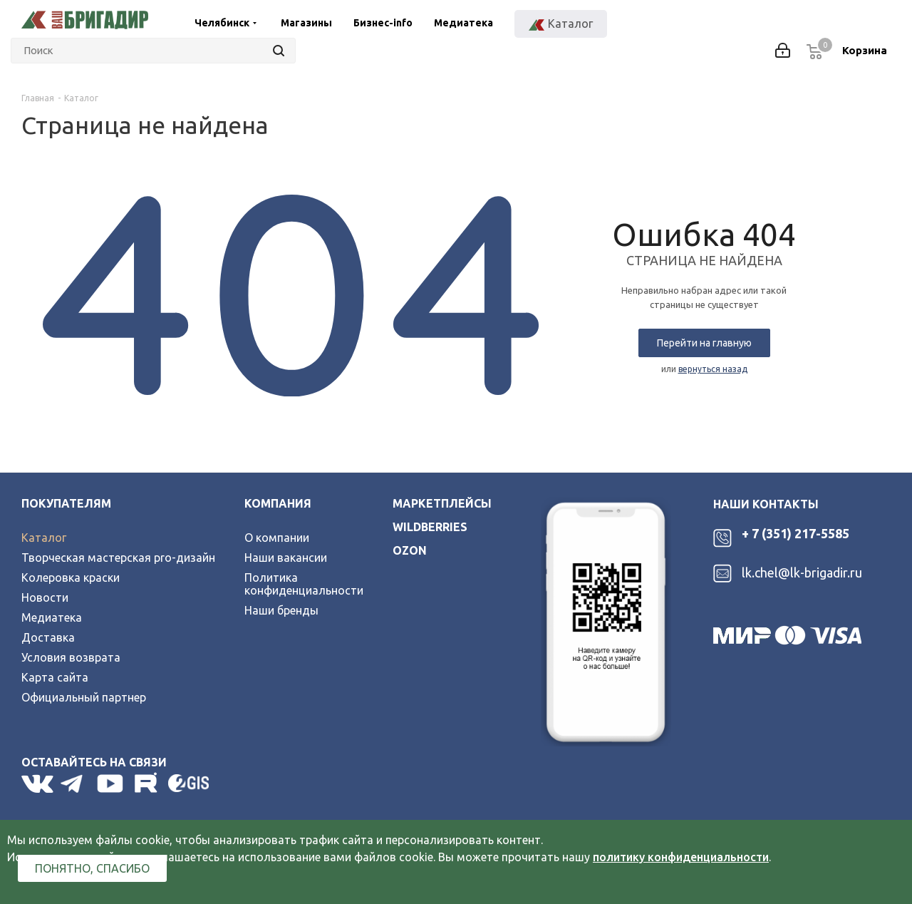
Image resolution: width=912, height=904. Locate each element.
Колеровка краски (70, 577)
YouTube (111, 783)
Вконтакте (37, 783)
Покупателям (66, 503)
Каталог (43, 537)
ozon (410, 550)
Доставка (48, 637)
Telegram (75, 783)
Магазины (306, 23)
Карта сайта (54, 677)
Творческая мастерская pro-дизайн (118, 557)
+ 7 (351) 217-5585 (795, 533)
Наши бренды (281, 610)
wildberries (430, 526)
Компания (277, 503)
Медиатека (463, 23)
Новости (44, 597)
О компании (276, 537)
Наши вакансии (285, 557)
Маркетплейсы (442, 503)
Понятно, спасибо (92, 868)
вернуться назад (712, 369)
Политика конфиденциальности (303, 584)
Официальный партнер (83, 697)
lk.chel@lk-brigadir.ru (802, 572)
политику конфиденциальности (681, 857)
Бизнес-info (383, 23)
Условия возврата (70, 657)
